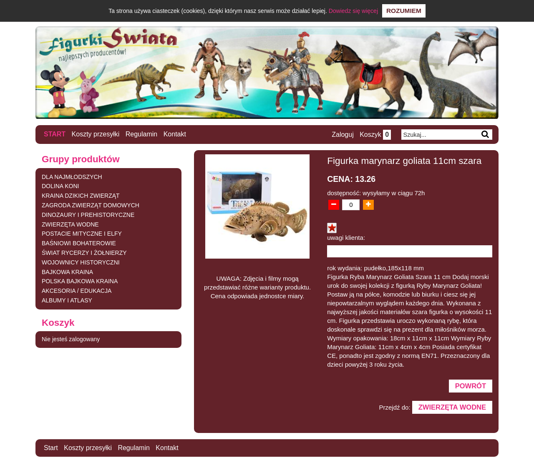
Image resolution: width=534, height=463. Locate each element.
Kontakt (175, 134)
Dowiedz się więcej (353, 11)
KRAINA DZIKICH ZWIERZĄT (81, 195)
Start (54, 134)
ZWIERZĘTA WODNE (70, 224)
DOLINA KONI (60, 186)
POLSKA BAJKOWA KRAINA (80, 281)
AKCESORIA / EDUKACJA (76, 290)
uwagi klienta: (346, 237)
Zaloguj (342, 134)
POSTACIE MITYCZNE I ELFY (82, 233)
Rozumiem (403, 10)
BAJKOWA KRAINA (67, 272)
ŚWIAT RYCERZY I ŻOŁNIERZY (84, 252)
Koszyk (375, 134)
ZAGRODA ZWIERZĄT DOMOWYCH (90, 205)
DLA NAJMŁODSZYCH (72, 177)
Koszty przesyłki (96, 134)
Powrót (470, 386)
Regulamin (141, 134)
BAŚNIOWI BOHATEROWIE (79, 243)
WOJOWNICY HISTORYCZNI (81, 262)
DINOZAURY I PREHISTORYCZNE (88, 214)
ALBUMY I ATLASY (67, 300)
